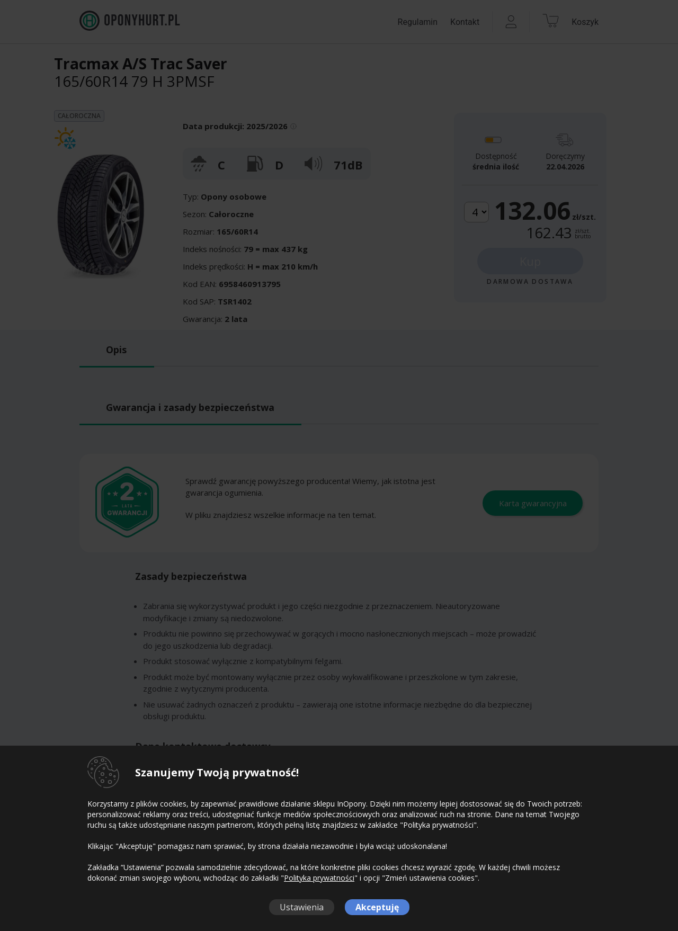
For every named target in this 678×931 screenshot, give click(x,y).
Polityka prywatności (319, 878)
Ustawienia (302, 907)
